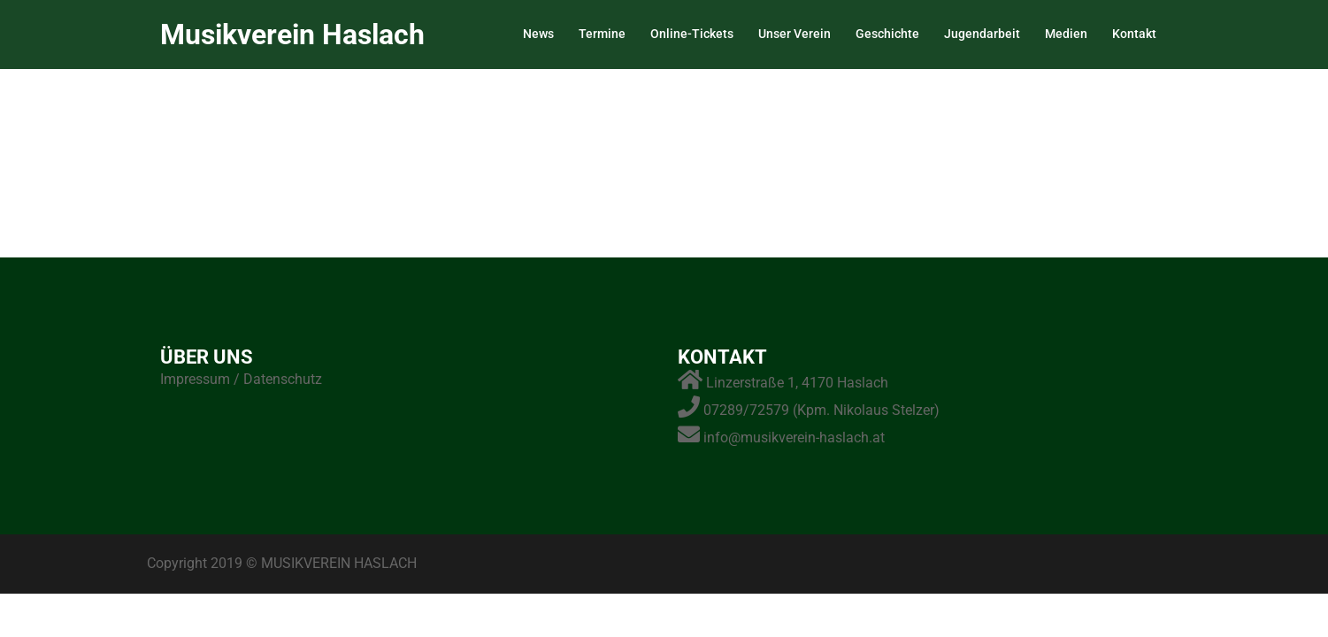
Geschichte (887, 34)
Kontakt (1134, 34)
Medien (1066, 34)
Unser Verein (794, 34)
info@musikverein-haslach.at (794, 437)
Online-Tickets (691, 34)
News (538, 34)
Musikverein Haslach (292, 34)
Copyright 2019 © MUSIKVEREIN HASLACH (282, 563)
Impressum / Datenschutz (241, 379)
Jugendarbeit (982, 34)
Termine (602, 34)
